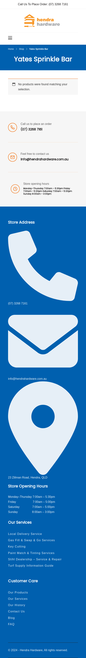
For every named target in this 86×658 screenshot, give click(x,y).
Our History (16, 605)
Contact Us (16, 611)
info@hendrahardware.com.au (44, 159)
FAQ (11, 624)
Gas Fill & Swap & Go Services (31, 540)
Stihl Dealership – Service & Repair (35, 559)
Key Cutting (17, 546)
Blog (11, 617)
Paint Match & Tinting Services (31, 553)
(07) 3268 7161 (58, 4)
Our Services (18, 598)
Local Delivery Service (25, 533)
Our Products (18, 592)
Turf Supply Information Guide (31, 565)
